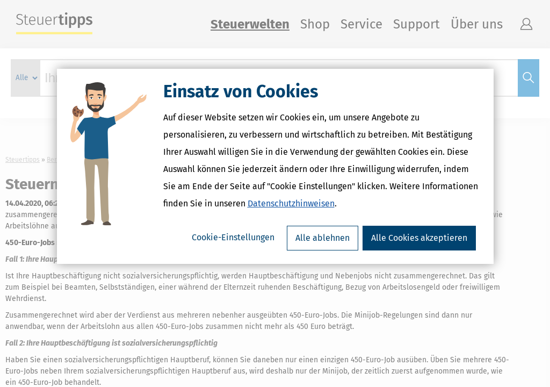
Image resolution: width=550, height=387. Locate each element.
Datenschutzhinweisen (291, 231)
